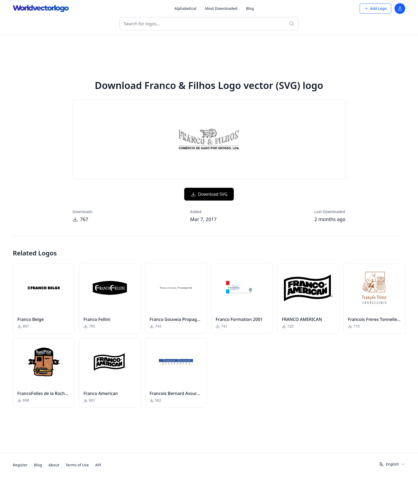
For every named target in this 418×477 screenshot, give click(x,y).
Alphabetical (185, 8)
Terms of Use (77, 464)
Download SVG (209, 194)
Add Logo (375, 8)
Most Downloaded (221, 8)
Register (20, 464)
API (98, 464)
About (54, 464)
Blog (250, 8)
